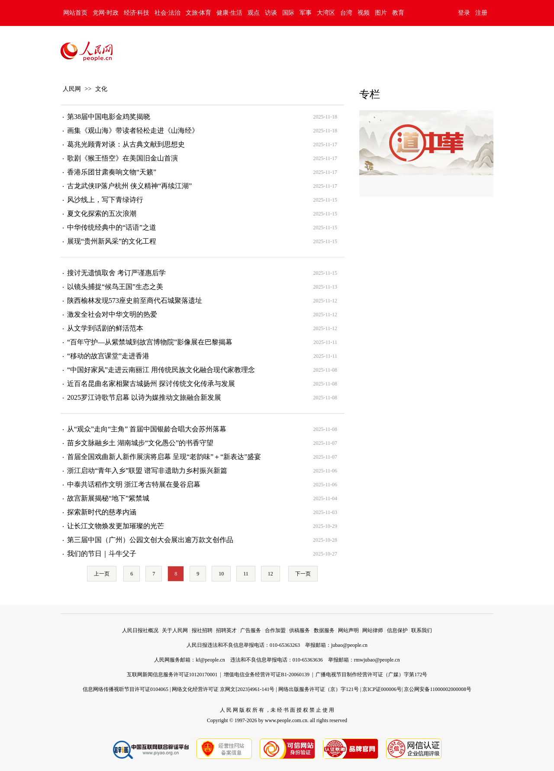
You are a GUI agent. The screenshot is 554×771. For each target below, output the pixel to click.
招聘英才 (226, 630)
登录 (464, 13)
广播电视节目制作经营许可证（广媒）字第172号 (371, 674)
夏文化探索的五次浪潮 (101, 213)
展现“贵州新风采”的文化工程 (111, 241)
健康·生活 (229, 13)
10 (221, 574)
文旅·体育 (199, 13)
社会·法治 (167, 13)
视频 (364, 13)
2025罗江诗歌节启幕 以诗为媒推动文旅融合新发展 (144, 397)
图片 (381, 13)
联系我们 (421, 630)
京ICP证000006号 (382, 689)
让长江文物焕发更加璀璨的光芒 (115, 526)
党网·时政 (106, 13)
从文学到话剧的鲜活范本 (105, 328)
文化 (101, 89)
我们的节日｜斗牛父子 (101, 553)
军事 (306, 13)
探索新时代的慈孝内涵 (101, 512)
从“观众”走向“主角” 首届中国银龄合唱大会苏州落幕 (146, 429)
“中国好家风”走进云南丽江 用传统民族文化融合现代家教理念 (161, 369)
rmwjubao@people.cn (377, 660)
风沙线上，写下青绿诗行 (105, 199)
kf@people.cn (210, 660)
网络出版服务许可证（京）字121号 (318, 689)
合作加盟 (275, 630)
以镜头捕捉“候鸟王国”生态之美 (115, 286)
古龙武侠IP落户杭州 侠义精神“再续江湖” (129, 186)
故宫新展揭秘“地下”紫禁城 (108, 498)
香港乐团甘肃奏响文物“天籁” (111, 172)
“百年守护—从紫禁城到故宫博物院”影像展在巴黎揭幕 (149, 342)
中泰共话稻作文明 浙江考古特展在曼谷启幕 (133, 484)
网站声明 (348, 630)
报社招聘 (202, 630)
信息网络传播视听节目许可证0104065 (125, 689)
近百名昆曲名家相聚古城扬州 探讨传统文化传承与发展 (151, 383)
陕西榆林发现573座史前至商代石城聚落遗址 (134, 300)
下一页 (303, 574)
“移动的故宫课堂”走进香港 (108, 356)
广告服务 (250, 630)
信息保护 (397, 630)
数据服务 (324, 630)
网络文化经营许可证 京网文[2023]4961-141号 (223, 689)
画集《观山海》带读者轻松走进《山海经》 (133, 130)
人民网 (72, 89)
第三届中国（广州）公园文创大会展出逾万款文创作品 (150, 539)
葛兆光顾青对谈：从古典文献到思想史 (126, 144)
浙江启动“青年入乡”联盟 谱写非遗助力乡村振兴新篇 (147, 470)
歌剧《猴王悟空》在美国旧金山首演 (122, 158)
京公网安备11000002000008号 (437, 689)
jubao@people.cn (349, 645)
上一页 (102, 574)
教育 (398, 13)
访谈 (271, 13)
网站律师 (372, 630)
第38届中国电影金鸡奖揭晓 (108, 116)
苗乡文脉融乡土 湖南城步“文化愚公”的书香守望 (140, 443)
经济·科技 (137, 13)
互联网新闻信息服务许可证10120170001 (172, 674)
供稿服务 (299, 630)
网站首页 (75, 13)
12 (270, 574)
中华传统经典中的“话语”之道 (111, 227)
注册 (481, 13)
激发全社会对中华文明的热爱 (112, 314)
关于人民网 (175, 630)
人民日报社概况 (140, 630)
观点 (254, 13)
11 (245, 574)
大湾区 (326, 13)
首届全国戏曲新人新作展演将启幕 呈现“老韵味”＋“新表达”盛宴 (164, 456)
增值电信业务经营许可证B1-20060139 (266, 674)
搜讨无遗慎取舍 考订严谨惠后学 (116, 272)
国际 (288, 13)
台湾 (346, 13)
